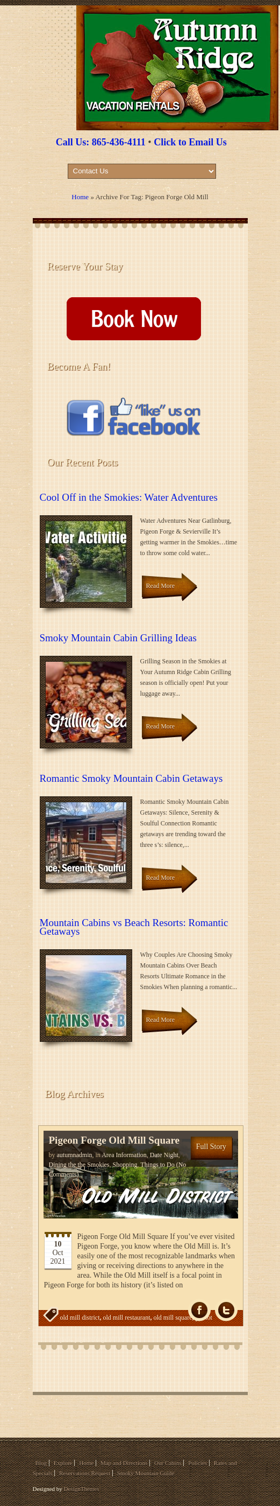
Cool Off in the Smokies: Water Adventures (129, 497)
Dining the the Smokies (79, 1164)
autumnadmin (74, 1155)
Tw (226, 1310)
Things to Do (157, 1164)
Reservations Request (84, 1473)
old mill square (172, 1317)
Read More (160, 586)
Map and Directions (123, 1463)
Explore (63, 1463)
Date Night (164, 1155)
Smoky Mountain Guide (145, 1473)
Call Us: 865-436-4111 (101, 142)
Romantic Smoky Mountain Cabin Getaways (131, 778)
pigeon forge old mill (102, 1339)
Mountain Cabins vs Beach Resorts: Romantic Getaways (134, 927)
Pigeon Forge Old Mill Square (114, 1140)
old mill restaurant (126, 1317)
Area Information (124, 1155)
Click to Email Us (190, 142)
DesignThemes (81, 1489)
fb (199, 1310)
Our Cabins (167, 1463)
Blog (41, 1463)
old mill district (80, 1317)
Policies (197, 1463)
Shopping (125, 1164)
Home (80, 197)
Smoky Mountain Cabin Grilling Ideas (118, 637)
